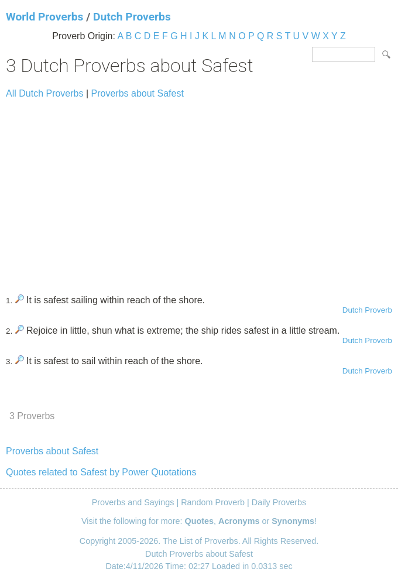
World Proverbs (44, 16)
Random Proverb (213, 502)
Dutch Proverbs (132, 16)
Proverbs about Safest (137, 93)
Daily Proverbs (279, 502)
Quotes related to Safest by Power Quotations (101, 472)
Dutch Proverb (367, 310)
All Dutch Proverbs (45, 93)
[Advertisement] (199, 191)
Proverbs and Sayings (133, 502)
